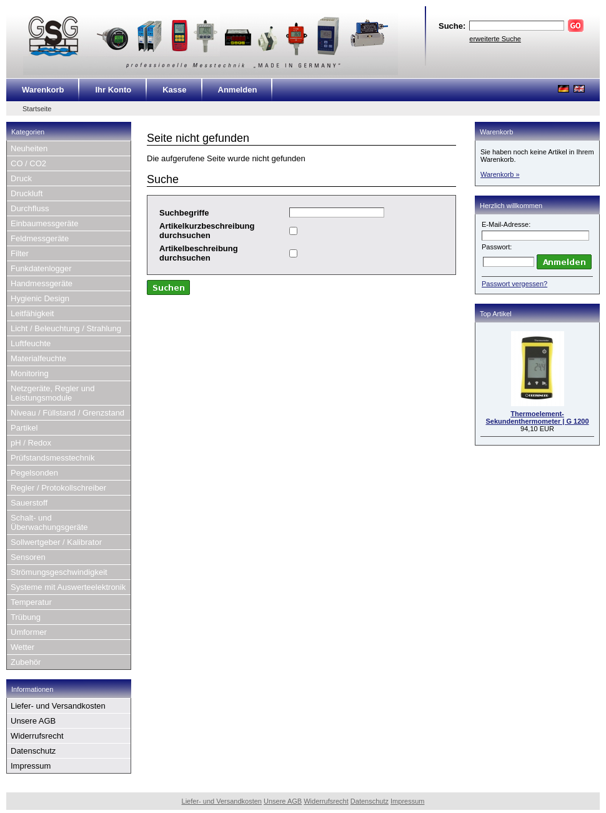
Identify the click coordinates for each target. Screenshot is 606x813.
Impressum (31, 766)
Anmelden (237, 89)
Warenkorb (43, 89)
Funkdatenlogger (41, 268)
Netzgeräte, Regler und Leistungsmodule (52, 393)
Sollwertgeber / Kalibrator (56, 542)
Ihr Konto (113, 89)
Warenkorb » (500, 174)
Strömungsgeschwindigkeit (59, 572)
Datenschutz (33, 751)
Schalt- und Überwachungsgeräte (49, 522)
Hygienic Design (40, 298)
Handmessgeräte (41, 283)
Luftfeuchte (31, 343)
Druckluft (26, 193)
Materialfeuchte (38, 358)
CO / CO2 (28, 163)
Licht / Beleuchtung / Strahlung (66, 328)
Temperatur (31, 602)
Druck (21, 178)
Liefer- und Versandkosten (58, 706)
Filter (20, 253)
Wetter (22, 647)
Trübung (26, 617)
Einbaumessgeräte (44, 223)
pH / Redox (31, 442)
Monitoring (30, 373)
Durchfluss (30, 208)
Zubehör (26, 662)
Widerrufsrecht (37, 736)
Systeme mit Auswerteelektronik (68, 587)
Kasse (174, 89)
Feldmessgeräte (40, 238)
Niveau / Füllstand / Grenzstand (67, 412)
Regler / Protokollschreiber (58, 487)
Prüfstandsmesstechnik (52, 457)
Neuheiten (29, 148)
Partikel (24, 427)
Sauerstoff (29, 502)
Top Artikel (496, 313)
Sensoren (28, 557)
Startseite (36, 108)
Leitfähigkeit (32, 313)
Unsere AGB (33, 721)
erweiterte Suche (495, 38)
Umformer (29, 632)
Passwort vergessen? (514, 283)
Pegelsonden (34, 472)
